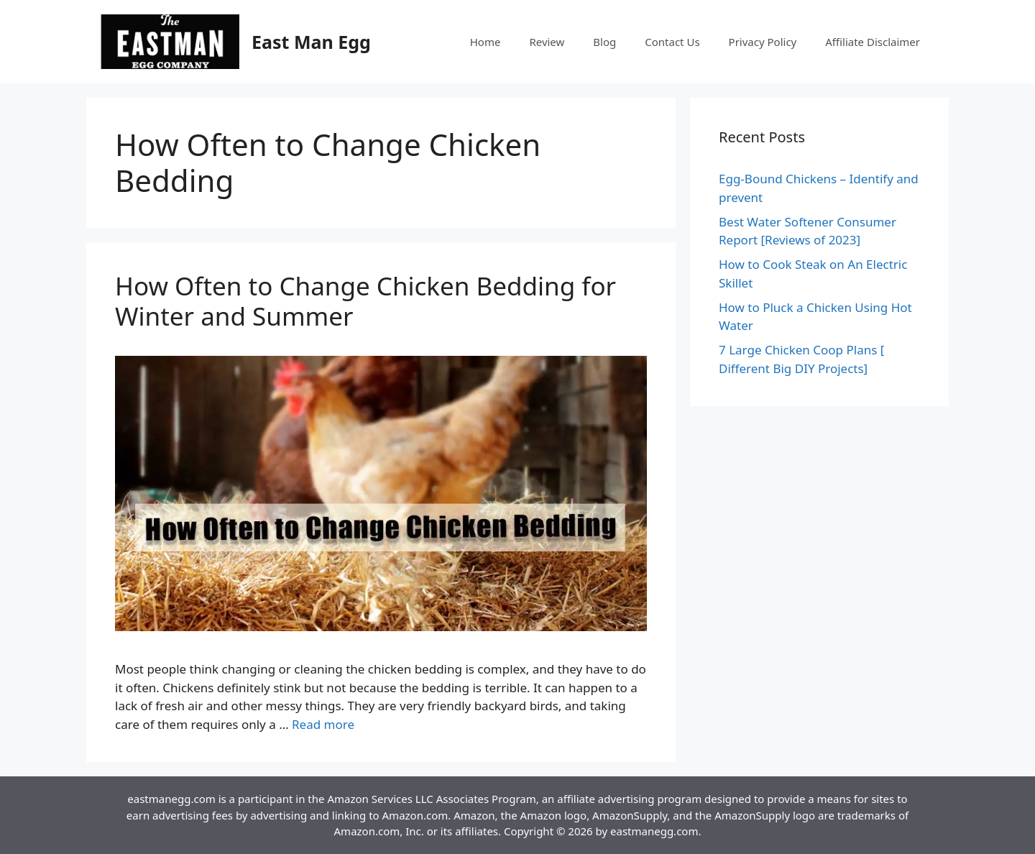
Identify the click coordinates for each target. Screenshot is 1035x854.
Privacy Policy (763, 42)
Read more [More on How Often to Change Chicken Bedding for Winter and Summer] (323, 724)
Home (485, 42)
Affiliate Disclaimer (872, 42)
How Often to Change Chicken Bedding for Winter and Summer (365, 301)
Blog (604, 42)
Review (546, 42)
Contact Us (672, 42)
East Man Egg (311, 41)
